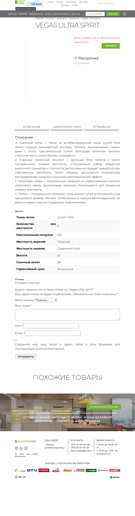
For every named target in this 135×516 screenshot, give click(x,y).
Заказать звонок (25, 8)
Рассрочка (71, 2)
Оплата (60, 2)
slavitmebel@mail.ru (81, 450)
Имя (19, 325)
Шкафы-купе (36, 14)
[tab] (31, 127)
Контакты (65, 5)
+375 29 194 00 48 (105, 3)
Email (20, 333)
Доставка (83, 2)
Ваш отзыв (23, 305)
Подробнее (82, 62)
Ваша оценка (25, 300)
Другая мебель (61, 14)
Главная (12, 14)
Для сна (75, 14)
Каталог (23, 14)
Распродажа (95, 14)
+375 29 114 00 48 (80, 447)
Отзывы (112, 14)
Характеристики (67, 127)
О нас (75, 5)
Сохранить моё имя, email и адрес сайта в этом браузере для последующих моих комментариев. (67, 346)
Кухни (48, 14)
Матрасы (62, 18)
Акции (50, 2)
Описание (31, 127)
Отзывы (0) (101, 127)
